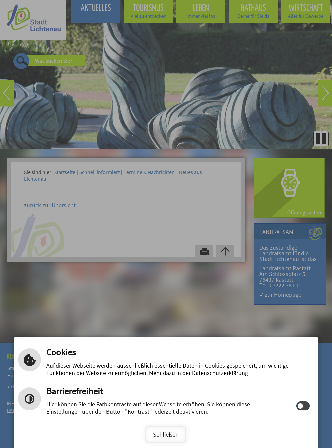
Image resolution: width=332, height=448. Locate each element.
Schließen (166, 434)
